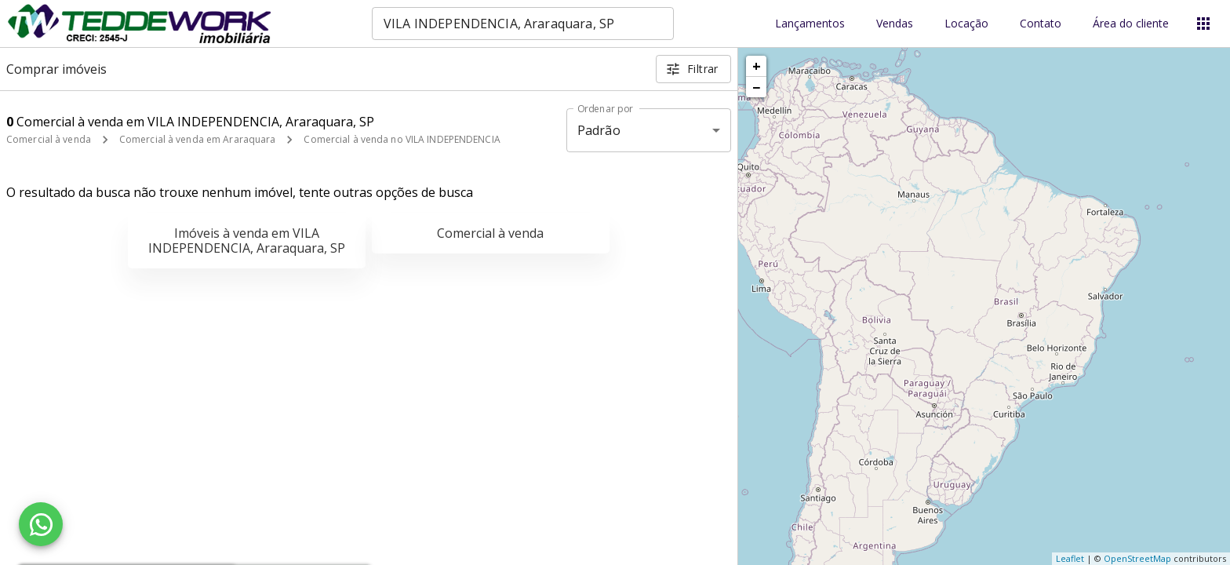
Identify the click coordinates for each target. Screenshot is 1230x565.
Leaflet (1070, 558)
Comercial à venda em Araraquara (197, 139)
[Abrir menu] (1203, 23)
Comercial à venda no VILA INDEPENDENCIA (402, 139)
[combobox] (523, 23)
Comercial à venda (48, 139)
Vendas (894, 24)
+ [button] (756, 65)
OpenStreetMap (1137, 558)
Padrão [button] (598, 130)
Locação (966, 24)
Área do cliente (1131, 24)
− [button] (756, 87)
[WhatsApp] (41, 524)
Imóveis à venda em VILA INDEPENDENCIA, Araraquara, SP (246, 240)
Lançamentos (810, 24)
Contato (1040, 24)
